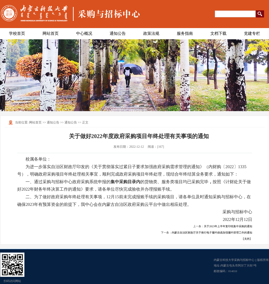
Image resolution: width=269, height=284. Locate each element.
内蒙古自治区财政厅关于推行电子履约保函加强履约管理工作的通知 (212, 232)
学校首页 (17, 33)
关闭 (247, 238)
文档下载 (218, 33)
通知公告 (118, 33)
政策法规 (151, 33)
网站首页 (51, 33)
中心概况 (84, 33)
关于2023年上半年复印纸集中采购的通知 (228, 226)
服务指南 (185, 33)
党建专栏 (252, 33)
